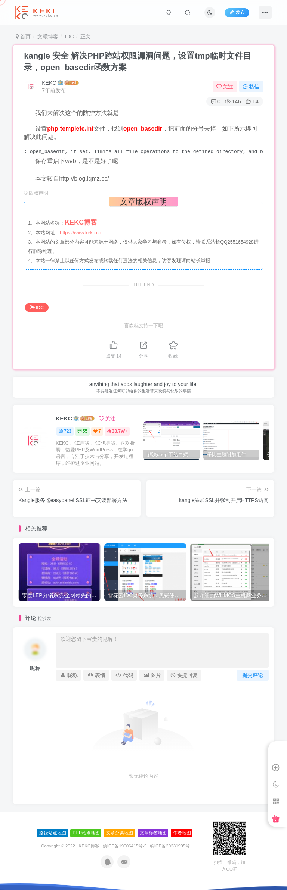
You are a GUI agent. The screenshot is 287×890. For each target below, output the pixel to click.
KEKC (49, 83)
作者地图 (182, 833)
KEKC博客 (89, 845)
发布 (237, 12)
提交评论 (252, 675)
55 (82, 431)
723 (65, 431)
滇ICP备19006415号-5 (125, 845)
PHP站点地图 (86, 833)
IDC (69, 37)
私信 (251, 87)
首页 (23, 37)
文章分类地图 (119, 833)
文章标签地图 (153, 833)
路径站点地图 (52, 833)
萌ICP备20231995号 (170, 845)
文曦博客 (47, 37)
